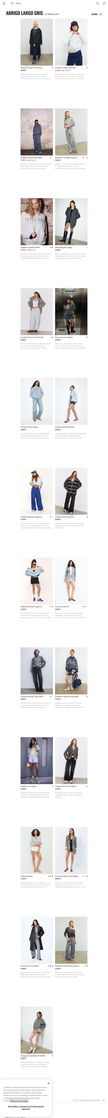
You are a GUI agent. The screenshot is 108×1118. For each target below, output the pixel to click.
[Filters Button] (97, 14)
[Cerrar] (48, 1086)
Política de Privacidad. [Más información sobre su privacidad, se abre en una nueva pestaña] (19, 1103)
